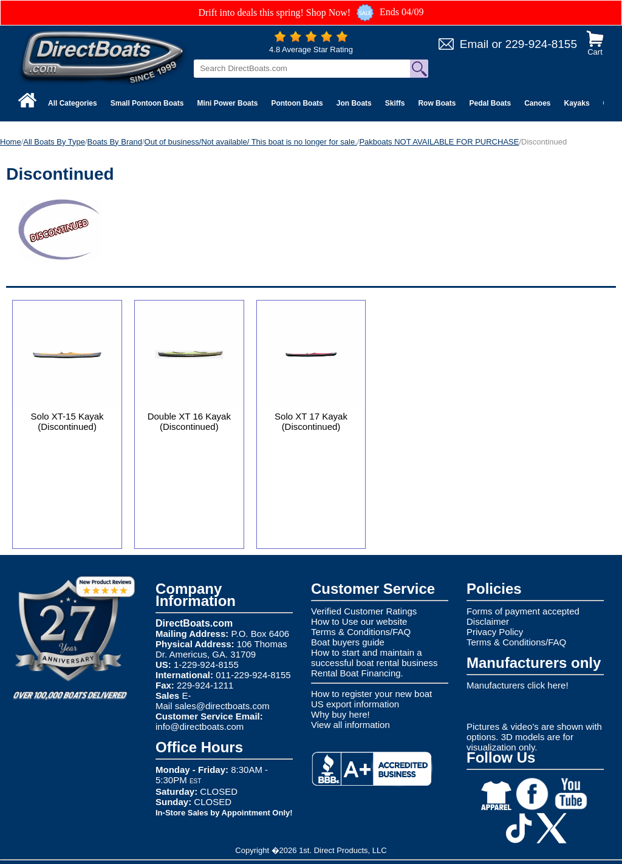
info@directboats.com (200, 726)
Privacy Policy (494, 632)
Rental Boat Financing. (357, 673)
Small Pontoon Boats (147, 103)
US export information (355, 704)
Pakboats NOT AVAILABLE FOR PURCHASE (439, 141)
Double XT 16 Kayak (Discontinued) (189, 421)
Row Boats (437, 103)
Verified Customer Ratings (364, 611)
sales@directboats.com (222, 706)
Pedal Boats (490, 103)
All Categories (72, 103)
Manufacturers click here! (517, 685)
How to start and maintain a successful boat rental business (374, 657)
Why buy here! (340, 714)
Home (10, 141)
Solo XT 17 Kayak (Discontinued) (311, 421)
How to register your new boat (371, 694)
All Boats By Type (54, 141)
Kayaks (577, 103)
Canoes (537, 103)
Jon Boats (354, 103)
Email (474, 44)
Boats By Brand (114, 141)
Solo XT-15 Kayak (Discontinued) (67, 421)
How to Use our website (359, 621)
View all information (350, 724)
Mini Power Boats (227, 103)
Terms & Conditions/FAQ (361, 632)
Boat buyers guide (347, 642)
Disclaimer (487, 621)
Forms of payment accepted (522, 611)
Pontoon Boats (297, 103)
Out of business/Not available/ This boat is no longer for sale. (251, 141)
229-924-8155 (541, 44)
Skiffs (395, 103)
